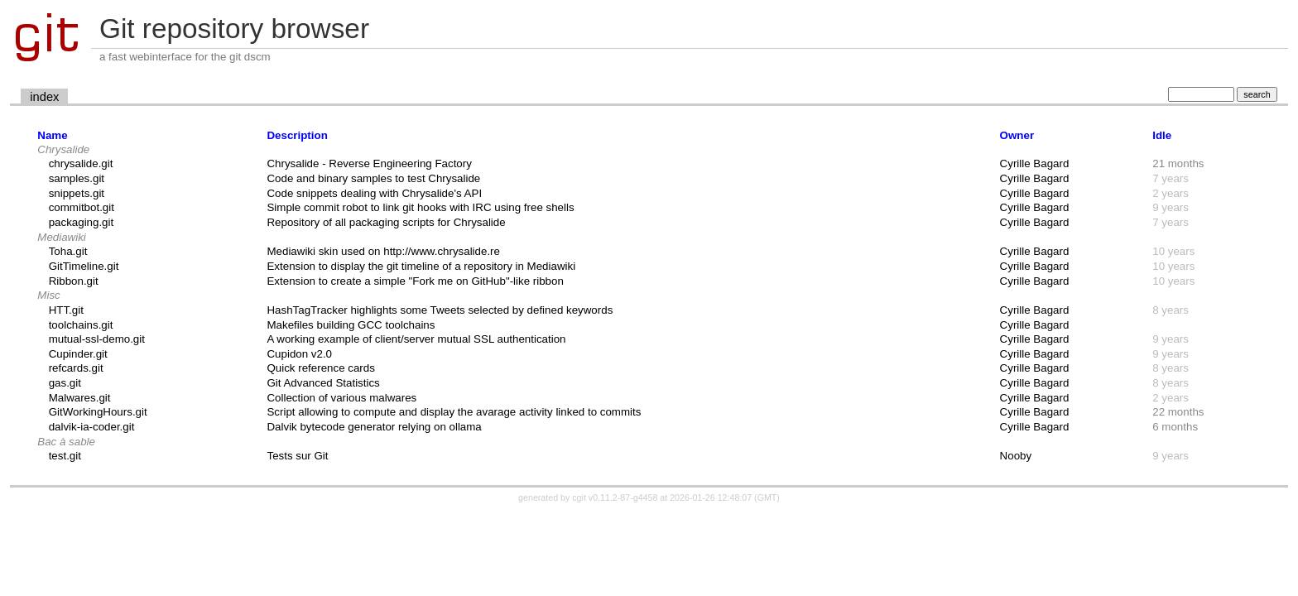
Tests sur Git (297, 455)
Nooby (1016, 455)
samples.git (76, 178)
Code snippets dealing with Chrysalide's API (374, 193)
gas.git (65, 383)
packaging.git (81, 222)
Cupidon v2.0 (299, 354)
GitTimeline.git (84, 266)
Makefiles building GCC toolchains (351, 325)
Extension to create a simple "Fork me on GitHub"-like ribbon (415, 281)
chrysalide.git (81, 163)
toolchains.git (81, 325)
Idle (1161, 135)
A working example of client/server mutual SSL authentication (416, 339)
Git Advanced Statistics (323, 383)
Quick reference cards (320, 368)
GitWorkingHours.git (98, 412)
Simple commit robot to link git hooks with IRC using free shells (420, 207)
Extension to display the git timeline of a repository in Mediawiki (421, 266)
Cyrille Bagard (1035, 163)
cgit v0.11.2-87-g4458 (614, 497)
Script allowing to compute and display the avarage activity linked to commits (454, 412)
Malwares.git (80, 398)
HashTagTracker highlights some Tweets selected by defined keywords (440, 310)
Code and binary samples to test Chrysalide (373, 178)
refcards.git (76, 368)
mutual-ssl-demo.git (97, 339)
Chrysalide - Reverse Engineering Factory (369, 163)
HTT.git (66, 310)
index (44, 96)
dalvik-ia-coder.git (92, 427)
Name (52, 135)
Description (297, 135)
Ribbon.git (74, 281)
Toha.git (68, 251)
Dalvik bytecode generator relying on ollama (374, 427)
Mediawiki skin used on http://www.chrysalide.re (383, 251)
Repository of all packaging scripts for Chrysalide (386, 222)
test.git (65, 455)
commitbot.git (81, 207)
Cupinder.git (78, 354)
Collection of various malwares (341, 398)
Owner (1017, 135)
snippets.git (76, 193)
